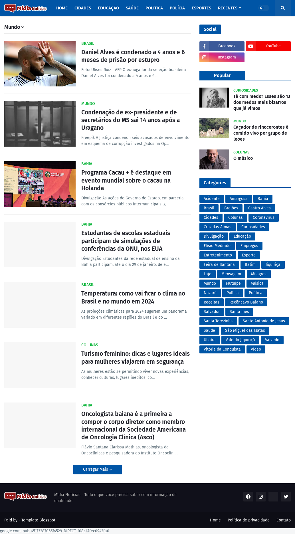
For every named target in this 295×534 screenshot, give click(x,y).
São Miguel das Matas (245, 330)
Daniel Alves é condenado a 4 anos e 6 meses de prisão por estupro (133, 56)
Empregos (249, 245)
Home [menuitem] (62, 8)
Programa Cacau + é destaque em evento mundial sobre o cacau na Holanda (126, 180)
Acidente (212, 198)
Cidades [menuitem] (82, 8)
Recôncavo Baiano (246, 302)
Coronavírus (263, 217)
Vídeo (256, 349)
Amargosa (239, 198)
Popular (222, 75)
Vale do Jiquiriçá (240, 339)
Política (255, 292)
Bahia (263, 198)
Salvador (212, 311)
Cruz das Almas (217, 226)
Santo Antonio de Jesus (264, 321)
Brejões (231, 208)
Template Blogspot (38, 520)
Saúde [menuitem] (132, 8)
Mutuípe (233, 283)
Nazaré (210, 292)
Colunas (235, 217)
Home (215, 520)
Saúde (209, 330)
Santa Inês (239, 311)
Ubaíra (210, 339)
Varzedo (272, 339)
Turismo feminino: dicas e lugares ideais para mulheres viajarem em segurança (135, 357)
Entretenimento (218, 255)
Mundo (210, 283)
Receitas (211, 302)
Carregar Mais (96, 469)
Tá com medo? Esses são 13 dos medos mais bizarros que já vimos (261, 102)
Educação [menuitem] (108, 8)
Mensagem (231, 274)
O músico (243, 158)
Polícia (233, 292)
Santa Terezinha (218, 321)
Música (257, 283)
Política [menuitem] (154, 8)
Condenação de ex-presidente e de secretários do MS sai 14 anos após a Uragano (130, 120)
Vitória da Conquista (222, 349)
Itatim (250, 264)
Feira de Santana (219, 264)
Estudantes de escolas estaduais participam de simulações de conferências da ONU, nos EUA (125, 240)
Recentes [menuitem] (227, 8)
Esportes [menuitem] (201, 8)
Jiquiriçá (273, 264)
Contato (283, 520)
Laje (207, 274)
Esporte (249, 255)
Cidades (211, 217)
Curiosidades (253, 226)
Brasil (209, 208)
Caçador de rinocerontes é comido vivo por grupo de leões (260, 133)
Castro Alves (259, 208)
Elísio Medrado (217, 245)
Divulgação (214, 236)
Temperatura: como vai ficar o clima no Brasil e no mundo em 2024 (133, 297)
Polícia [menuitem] (177, 8)
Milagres (258, 274)
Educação (242, 236)
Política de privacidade (249, 520)
